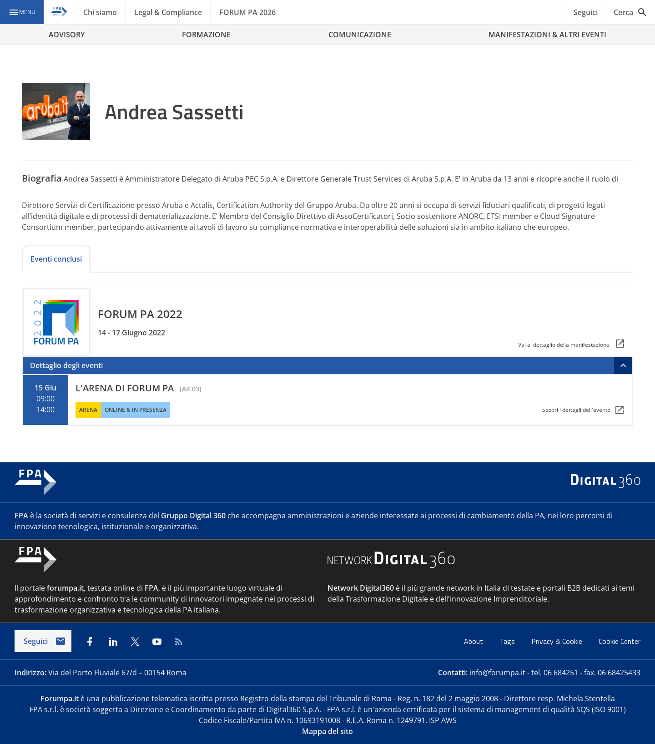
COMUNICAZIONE (359, 35)
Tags (508, 641)
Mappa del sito (327, 731)
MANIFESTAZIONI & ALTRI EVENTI (547, 35)
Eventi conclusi (56, 259)
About (474, 641)
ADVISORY (67, 35)
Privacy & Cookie (557, 641)
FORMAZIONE (206, 35)
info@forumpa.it (497, 673)
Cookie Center (619, 641)
